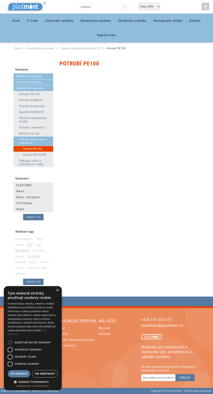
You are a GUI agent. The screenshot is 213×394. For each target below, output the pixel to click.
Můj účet (104, 328)
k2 (30, 245)
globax (19, 244)
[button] (33, 382)
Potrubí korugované (32, 106)
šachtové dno (37, 268)
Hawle (20, 209)
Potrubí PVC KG (29, 94)
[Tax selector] (149, 6)
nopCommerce (22, 391)
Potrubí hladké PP (31, 100)
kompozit (39, 250)
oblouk (19, 256)
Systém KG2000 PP (31, 112)
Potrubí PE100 (32, 149)
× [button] (57, 290)
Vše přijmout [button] (18, 373)
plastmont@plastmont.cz (162, 325)
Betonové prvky (29, 133)
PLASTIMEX (24, 185)
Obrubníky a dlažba (29, 76)
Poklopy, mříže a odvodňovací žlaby (31, 162)
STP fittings (24, 203)
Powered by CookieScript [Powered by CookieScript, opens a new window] (32, 386)
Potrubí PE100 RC (34, 155)
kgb (39, 245)
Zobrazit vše (33, 217)
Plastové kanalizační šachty (32, 119)
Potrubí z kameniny (32, 127)
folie (39, 239)
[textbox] (104, 7)
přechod (20, 262)
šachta (19, 268)
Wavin (20, 191)
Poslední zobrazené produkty (75, 339)
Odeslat (185, 377)
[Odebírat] (158, 377)
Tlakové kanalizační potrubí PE (32, 141)
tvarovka (20, 273)
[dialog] (33, 338)
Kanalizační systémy (29, 88)
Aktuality (62, 334)
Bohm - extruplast (28, 197)
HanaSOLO (53, 391)
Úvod (17, 48)
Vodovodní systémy (29, 82)
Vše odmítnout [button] (45, 373)
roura (32, 262)
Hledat (125, 7)
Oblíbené (104, 334)
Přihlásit (205, 6)
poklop (34, 256)
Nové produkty (65, 345)
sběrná (44, 262)
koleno (22, 251)
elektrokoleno (24, 239)
